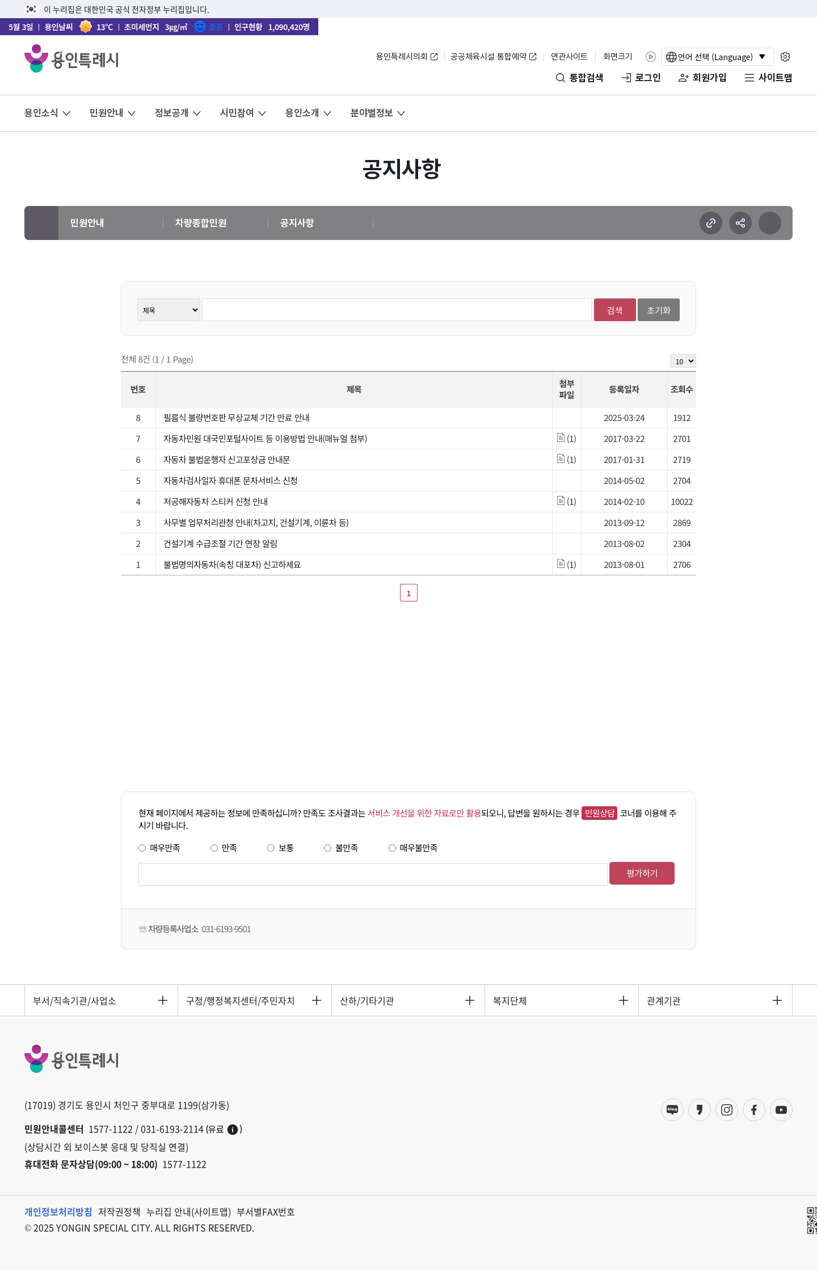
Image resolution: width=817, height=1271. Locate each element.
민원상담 (599, 813)
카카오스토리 (699, 1110)
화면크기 (618, 57)
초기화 (659, 310)
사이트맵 (776, 77)
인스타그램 (726, 1110)
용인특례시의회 (402, 57)
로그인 (648, 77)
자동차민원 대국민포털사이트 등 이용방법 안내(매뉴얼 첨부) (265, 438)
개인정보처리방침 (58, 1211)
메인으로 (41, 223)
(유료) (224, 1129)
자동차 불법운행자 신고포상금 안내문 (226, 459)
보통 (286, 847)
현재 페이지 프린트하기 (770, 223)
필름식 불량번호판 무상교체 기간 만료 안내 (236, 417)
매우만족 (165, 847)
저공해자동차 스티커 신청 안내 (215, 501)
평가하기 (642, 873)
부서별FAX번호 (266, 1211)
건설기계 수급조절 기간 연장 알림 (220, 543)
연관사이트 (569, 57)
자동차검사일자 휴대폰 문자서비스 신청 (230, 480)
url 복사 (711, 223)
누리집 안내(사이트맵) (188, 1211)
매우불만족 (418, 847)
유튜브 (781, 1110)
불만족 (346, 847)
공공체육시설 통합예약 (488, 57)
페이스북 (754, 1110)
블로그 (672, 1110)
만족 (229, 847)
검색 (615, 310)
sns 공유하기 (740, 223)
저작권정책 (119, 1211)
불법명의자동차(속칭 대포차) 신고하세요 (232, 564)
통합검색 (587, 77)
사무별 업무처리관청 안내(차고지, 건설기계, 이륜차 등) (255, 522)
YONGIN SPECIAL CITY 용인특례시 (71, 58)
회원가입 (710, 77)
